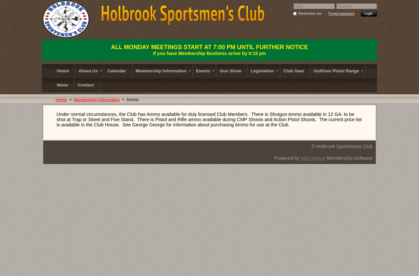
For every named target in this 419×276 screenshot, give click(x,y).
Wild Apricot (313, 158)
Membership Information (96, 99)
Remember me (309, 13)
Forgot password (341, 13)
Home (61, 99)
